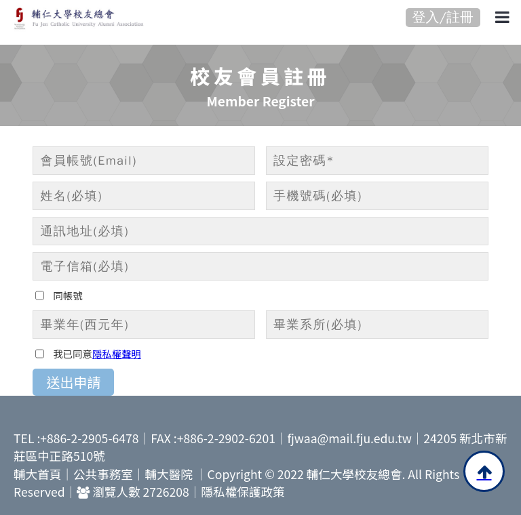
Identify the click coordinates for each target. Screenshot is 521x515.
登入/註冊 (443, 17)
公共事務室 (103, 474)
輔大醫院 (169, 474)
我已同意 (72, 353)
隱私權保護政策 (242, 491)
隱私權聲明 (116, 353)
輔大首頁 (37, 474)
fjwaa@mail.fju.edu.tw (350, 438)
